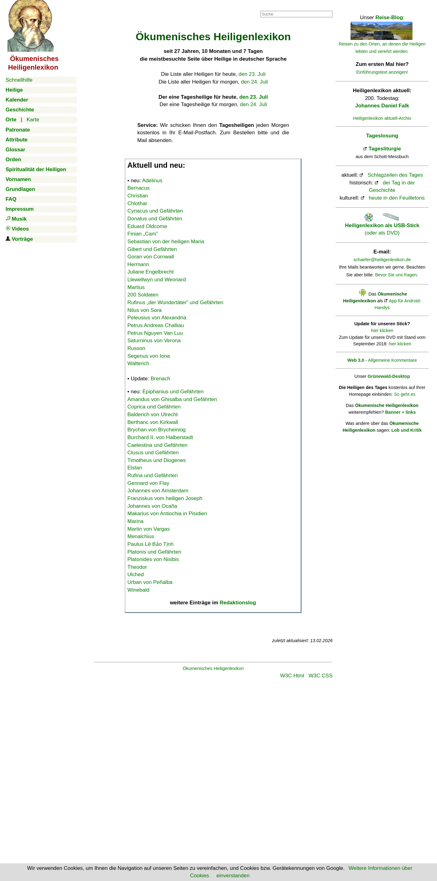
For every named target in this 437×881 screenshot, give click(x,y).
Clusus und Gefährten (153, 453)
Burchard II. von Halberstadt (160, 437)
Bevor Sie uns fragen (396, 274)
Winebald (138, 590)
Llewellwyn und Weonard (156, 280)
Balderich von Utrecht (152, 414)
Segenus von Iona (148, 356)
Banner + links (400, 412)
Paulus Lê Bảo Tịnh (150, 544)
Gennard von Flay (148, 483)
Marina (135, 521)
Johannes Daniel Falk (382, 106)
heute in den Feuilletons (397, 198)
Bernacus (138, 188)
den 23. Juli (252, 74)
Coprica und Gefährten (154, 407)
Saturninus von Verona (154, 340)
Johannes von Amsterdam (157, 491)
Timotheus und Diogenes (156, 460)
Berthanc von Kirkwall (152, 422)
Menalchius (140, 536)
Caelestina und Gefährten (157, 445)
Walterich (138, 363)
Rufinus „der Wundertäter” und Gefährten (175, 302)
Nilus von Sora (144, 310)
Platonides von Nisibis (153, 559)
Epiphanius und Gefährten (173, 392)
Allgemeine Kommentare (392, 360)
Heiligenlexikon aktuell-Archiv (382, 118)
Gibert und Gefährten (152, 249)
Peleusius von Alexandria (156, 318)
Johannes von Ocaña (152, 506)
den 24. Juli (254, 82)
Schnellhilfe (19, 80)
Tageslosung (382, 136)
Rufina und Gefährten (152, 475)
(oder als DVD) (382, 225)
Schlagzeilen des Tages (395, 175)
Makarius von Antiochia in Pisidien (167, 513)
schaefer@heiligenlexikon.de (382, 259)
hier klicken (382, 330)
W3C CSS (321, 676)
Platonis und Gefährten (154, 552)
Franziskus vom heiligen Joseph (164, 498)
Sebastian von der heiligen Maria (165, 241)
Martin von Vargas (148, 529)
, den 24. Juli (252, 104)
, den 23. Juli (252, 97)
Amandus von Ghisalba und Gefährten (172, 399)
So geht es (404, 394)
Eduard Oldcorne (147, 226)
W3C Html (292, 676)
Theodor (137, 567)
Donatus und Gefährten (154, 219)
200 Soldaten (142, 295)
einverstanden (232, 876)
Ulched (135, 574)
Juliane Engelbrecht (150, 272)
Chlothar (137, 203)
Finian (142, 234)
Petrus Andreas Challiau (155, 325)
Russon (136, 348)
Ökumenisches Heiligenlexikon (213, 668)
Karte (33, 120)
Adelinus (152, 181)
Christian (137, 196)
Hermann (138, 264)
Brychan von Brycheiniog (156, 430)
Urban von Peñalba (150, 582)
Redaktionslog (238, 603)
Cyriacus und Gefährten (155, 211)
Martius (136, 287)
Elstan (134, 468)
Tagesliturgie (385, 149)
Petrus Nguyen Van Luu (155, 333)
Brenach (160, 379)
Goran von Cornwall (150, 257)
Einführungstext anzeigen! (382, 72)
